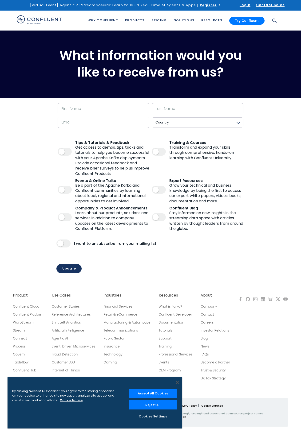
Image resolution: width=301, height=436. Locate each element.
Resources (168, 295)
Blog (204, 338)
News (205, 346)
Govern (19, 354)
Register (208, 5)
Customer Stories (66, 306)
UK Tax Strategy (213, 378)
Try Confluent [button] (247, 20)
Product (20, 295)
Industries (112, 295)
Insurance (111, 346)
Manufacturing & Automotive (126, 322)
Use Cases (61, 295)
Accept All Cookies (153, 393)
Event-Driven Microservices (73, 346)
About (206, 295)
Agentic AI (60, 338)
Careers (207, 322)
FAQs (205, 354)
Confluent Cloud (26, 306)
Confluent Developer (175, 314)
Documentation (171, 322)
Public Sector (113, 338)
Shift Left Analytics (66, 322)
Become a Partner (215, 362)
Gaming (110, 362)
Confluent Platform (28, 314)
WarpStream (23, 322)
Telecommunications (120, 330)
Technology (113, 354)
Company (209, 306)
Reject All (152, 405)
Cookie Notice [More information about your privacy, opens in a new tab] (71, 400)
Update (69, 268)
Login (245, 5)
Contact (207, 314)
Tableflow (20, 362)
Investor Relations (215, 330)
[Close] (177, 382)
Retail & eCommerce (120, 314)
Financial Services (117, 306)
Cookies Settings (153, 416)
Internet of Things (66, 370)
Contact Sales (270, 5)
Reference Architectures (71, 314)
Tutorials (165, 330)
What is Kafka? (170, 306)
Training (165, 346)
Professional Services (176, 354)
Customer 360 (63, 362)
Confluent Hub (24, 370)
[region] (95, 402)
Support (165, 338)
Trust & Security (213, 370)
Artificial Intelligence (68, 330)
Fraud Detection (65, 354)
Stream (19, 330)
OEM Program (170, 370)
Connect (20, 338)
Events (164, 362)
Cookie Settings (212, 406)
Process (19, 346)
